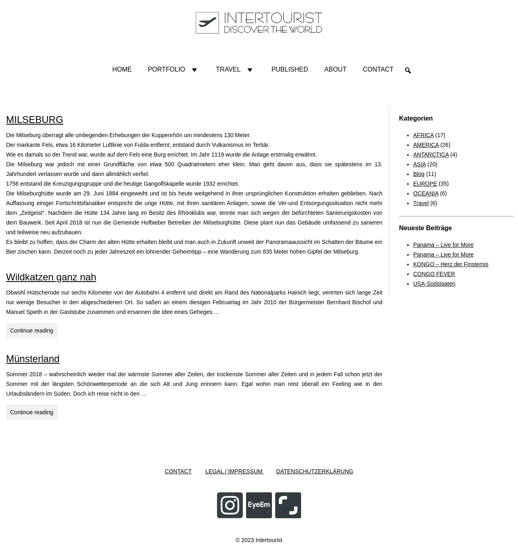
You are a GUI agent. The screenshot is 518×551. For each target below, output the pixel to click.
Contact (378, 69)
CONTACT (178, 471)
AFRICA (423, 135)
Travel (235, 69)
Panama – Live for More (443, 245)
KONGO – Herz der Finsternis (450, 264)
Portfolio (174, 69)
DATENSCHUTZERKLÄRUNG (314, 471)
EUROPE (425, 183)
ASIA (419, 164)
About (335, 69)
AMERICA (426, 145)
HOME (122, 69)
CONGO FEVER (434, 274)
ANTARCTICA (431, 154)
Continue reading (33, 331)
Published (290, 69)
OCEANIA (425, 193)
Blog (419, 174)
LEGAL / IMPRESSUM (235, 471)
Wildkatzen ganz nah (51, 276)
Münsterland (32, 358)
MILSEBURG (34, 119)
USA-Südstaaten (434, 283)
